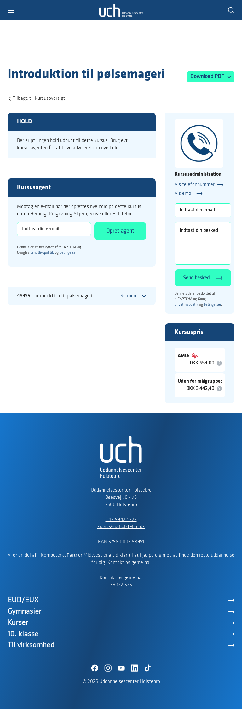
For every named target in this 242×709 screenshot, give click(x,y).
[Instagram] (108, 668)
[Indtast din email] (203, 210)
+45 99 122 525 (121, 519)
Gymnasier (24, 612)
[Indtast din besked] (203, 243)
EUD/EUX (23, 600)
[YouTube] (121, 668)
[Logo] (44, 54)
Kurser (18, 623)
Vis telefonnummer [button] (195, 184)
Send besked (196, 277)
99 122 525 (121, 585)
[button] (53, 10)
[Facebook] (94, 668)
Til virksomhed (31, 645)
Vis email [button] (184, 193)
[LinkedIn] (134, 668)
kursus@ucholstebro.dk (121, 526)
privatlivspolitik (42, 253)
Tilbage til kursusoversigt (39, 98)
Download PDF (207, 77)
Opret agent (120, 231)
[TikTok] (147, 668)
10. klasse (23, 634)
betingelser (68, 253)
